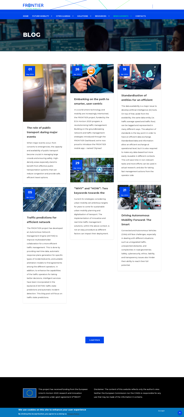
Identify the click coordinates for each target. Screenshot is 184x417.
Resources (100, 16)
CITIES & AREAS (63, 16)
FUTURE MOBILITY (40, 16)
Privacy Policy (73, 415)
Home (25, 16)
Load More (94, 340)
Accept (161, 412)
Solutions (82, 16)
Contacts (140, 16)
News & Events (120, 16)
